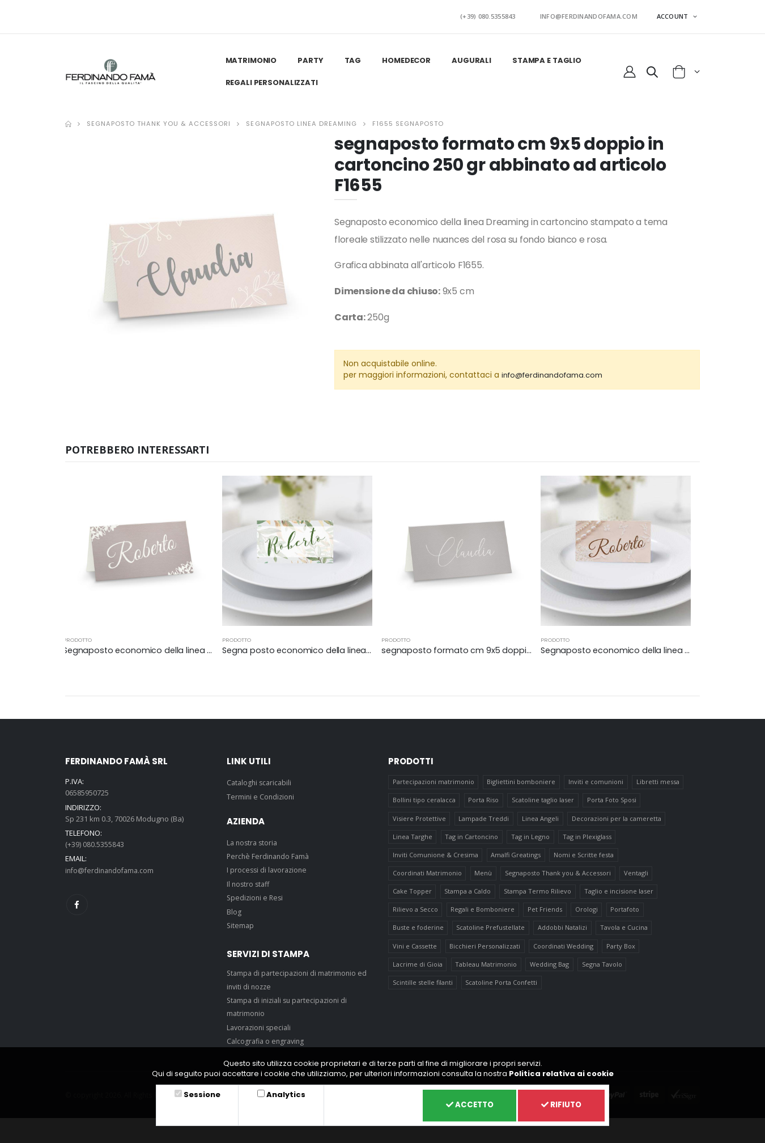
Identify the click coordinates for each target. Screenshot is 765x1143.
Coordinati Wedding (564, 953)
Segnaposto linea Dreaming (301, 120)
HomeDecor (405, 57)
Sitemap (241, 922)
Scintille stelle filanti (423, 991)
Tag (351, 57)
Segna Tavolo (603, 972)
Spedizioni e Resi (256, 895)
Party (309, 57)
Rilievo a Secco (415, 914)
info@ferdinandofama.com (556, 372)
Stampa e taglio (545, 57)
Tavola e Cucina (624, 933)
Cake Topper (412, 895)
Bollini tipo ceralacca (424, 798)
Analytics (281, 1092)
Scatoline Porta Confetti (502, 991)
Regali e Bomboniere (483, 914)
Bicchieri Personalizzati (485, 953)
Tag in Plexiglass (587, 837)
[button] (652, 71)
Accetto (462, 1104)
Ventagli (636, 875)
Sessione (200, 1092)
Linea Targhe (412, 837)
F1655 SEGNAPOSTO (408, 120)
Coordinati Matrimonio (427, 875)
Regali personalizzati (270, 79)
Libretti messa (658, 779)
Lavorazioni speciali (261, 1024)
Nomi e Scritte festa (584, 856)
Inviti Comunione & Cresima (435, 856)
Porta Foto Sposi (612, 798)
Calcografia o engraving (267, 1038)
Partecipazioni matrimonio (433, 779)
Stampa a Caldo (468, 895)
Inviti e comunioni (596, 779)
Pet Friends (545, 914)
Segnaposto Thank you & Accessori (159, 120)
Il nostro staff (249, 880)
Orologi (587, 914)
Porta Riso (484, 798)
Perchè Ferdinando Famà (270, 853)
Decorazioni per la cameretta (617, 818)
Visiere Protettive (419, 818)
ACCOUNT (673, 14)
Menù (483, 875)
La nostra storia (253, 839)
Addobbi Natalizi (563, 933)
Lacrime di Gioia (418, 972)
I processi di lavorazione (269, 867)
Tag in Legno (531, 837)
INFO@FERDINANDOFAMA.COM (594, 15)
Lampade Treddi (484, 818)
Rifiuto (559, 1104)
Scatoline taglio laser (543, 798)
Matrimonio (250, 57)
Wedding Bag (550, 972)
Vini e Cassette (415, 953)
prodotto (77, 636)
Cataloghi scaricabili (261, 779)
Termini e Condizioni (261, 793)
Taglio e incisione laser (619, 895)
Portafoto (625, 914)
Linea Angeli (540, 818)
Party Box (621, 953)
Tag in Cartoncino (472, 837)
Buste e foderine (418, 933)
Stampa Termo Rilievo (538, 895)
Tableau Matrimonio (486, 972)
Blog (234, 908)
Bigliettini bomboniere (521, 779)
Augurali (471, 57)
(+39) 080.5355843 (504, 15)
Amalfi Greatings (516, 856)
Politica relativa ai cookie (561, 1071)
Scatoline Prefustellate (491, 933)
